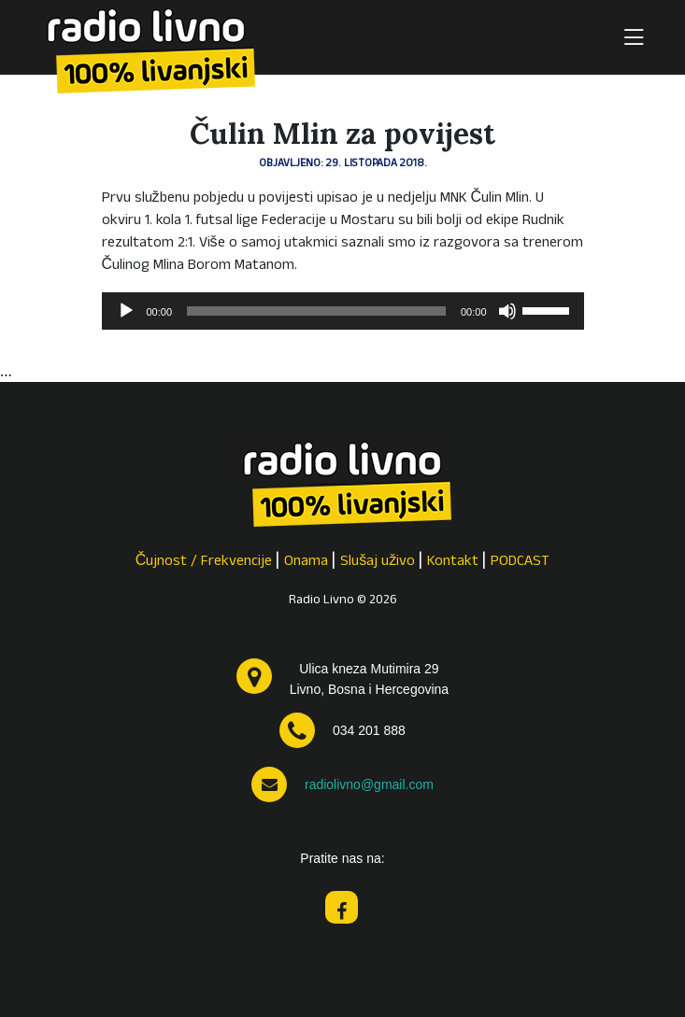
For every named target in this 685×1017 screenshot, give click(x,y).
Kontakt (452, 562)
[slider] (316, 311)
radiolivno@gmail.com (369, 784)
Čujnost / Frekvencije (204, 562)
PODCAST (520, 562)
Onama (306, 562)
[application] (343, 311)
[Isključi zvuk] (507, 311)
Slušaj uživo (377, 562)
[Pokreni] (126, 311)
